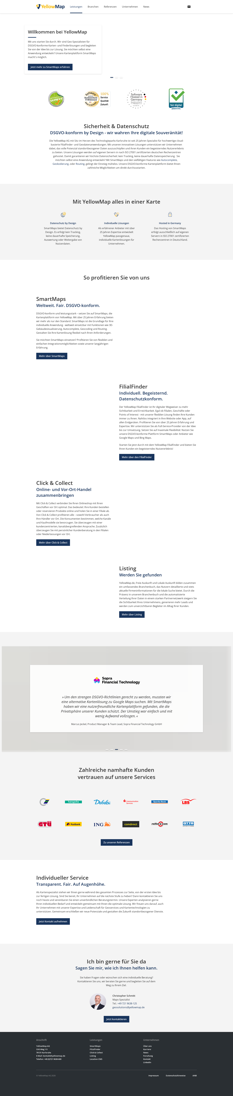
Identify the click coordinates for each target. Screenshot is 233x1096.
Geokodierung (61, 163)
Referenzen (110, 6)
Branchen (93, 6)
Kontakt (147, 1059)
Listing (93, 1055)
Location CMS (96, 1059)
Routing (80, 163)
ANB (195, 1075)
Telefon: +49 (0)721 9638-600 (48, 1059)
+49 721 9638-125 (127, 1003)
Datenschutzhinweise (175, 1075)
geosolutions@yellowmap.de (128, 1007)
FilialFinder (95, 1049)
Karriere (147, 1049)
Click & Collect (96, 1052)
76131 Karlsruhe (43, 1052)
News (146, 6)
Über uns (147, 1046)
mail (189, 6)
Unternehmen (130, 6)
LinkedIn (147, 1062)
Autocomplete (169, 160)
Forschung (148, 1055)
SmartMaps (95, 1046)
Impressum (153, 1075)
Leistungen (76, 6)
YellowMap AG (43, 1046)
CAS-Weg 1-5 (41, 1049)
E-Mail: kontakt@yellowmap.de (50, 1055)
